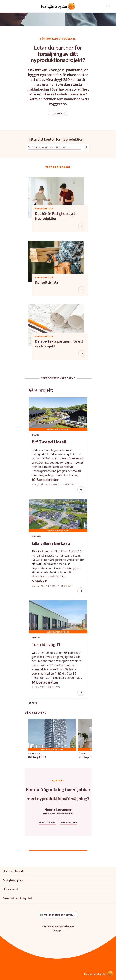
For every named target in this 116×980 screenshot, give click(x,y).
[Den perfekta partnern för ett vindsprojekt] (81, 353)
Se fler (33, 703)
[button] (106, 6)
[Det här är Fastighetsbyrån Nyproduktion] (81, 226)
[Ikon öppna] (80, 489)
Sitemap (57, 930)
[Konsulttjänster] (81, 289)
